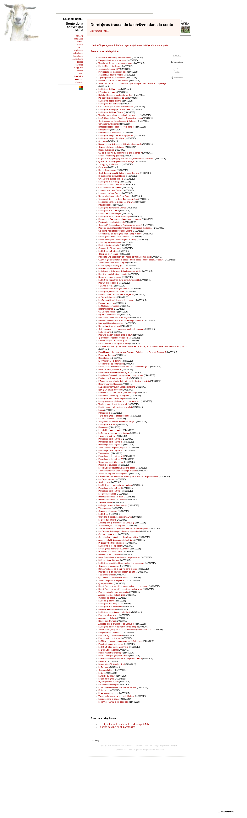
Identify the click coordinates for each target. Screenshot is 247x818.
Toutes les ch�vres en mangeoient (113, 474)
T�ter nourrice (104, 508)
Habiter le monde (105, 309)
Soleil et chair (104, 482)
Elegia (101, 410)
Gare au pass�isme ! (107, 534)
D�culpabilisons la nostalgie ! (111, 323)
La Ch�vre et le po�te (108, 211)
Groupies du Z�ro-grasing (109, 248)
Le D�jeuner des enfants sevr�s (112, 505)
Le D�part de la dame (108, 650)
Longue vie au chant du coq (110, 633)
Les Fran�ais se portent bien (111, 364)
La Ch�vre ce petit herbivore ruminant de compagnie (121, 563)
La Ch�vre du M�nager (109, 89)
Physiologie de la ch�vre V (110, 439)
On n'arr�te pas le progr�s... (111, 266)
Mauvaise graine (105, 205)
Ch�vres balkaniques (107, 511)
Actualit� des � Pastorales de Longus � (116, 523)
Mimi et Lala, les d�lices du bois (112, 72)
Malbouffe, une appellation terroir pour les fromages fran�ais (124, 257)
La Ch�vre (103, 514)
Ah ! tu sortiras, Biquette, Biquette (112, 448)
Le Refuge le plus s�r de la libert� (113, 433)
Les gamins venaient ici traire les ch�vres (116, 202)
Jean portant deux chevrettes (110, 75)
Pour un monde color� (108, 283)
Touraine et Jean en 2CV (109, 69)
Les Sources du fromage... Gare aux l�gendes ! (119, 531)
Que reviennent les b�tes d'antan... (113, 578)
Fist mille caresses (106, 419)
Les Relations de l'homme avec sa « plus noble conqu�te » (124, 367)
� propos (79, 79)
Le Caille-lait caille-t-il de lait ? (111, 185)
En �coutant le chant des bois (111, 222)
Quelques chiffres (105, 583)
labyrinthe (78, 76)
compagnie (78, 39)
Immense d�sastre (106, 598)
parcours (79, 36)
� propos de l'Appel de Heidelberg (113, 338)
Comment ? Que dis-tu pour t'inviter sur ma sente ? (120, 225)
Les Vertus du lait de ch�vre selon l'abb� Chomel (120, 234)
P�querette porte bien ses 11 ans (113, 98)
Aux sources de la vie (107, 618)
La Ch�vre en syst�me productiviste (114, 612)
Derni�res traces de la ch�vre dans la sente (117, 569)
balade (80, 45)
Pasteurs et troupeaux (107, 465)
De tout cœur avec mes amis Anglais (114, 318)
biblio (81, 73)
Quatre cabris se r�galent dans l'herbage (116, 161)
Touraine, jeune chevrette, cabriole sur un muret (118, 115)
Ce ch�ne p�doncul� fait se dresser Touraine (118, 173)
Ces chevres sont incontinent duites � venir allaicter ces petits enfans (128, 476)
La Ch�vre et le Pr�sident (110, 546)
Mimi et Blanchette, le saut (109, 66)
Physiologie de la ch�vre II (110, 488)
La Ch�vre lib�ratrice (108, 251)
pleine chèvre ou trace (100, 31)
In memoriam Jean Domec (109, 193)
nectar (80, 47)
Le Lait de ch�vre (106, 679)
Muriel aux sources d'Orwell (110, 552)
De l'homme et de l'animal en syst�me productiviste (120, 320)
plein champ (78, 53)
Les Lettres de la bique (108, 685)
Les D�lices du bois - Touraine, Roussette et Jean (120, 118)
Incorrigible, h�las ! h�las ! (110, 430)
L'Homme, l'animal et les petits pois (113, 702)
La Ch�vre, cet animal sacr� (111, 292)
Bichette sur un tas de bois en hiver (113, 81)
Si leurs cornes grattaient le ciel (111, 176)
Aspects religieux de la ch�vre (111, 595)
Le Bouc (102, 673)
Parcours (102, 661)
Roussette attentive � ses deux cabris (114, 57)
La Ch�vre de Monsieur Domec (112, 208)
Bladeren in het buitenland (109, 554)
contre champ (77, 59)
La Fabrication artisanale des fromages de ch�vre (120, 659)
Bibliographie (104, 130)
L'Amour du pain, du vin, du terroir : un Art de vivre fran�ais (124, 381)
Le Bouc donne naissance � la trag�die (116, 294)
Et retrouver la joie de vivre (109, 361)
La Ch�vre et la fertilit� (108, 182)
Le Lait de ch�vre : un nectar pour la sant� (117, 240)
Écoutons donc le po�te (108, 699)
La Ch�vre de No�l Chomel (111, 112)
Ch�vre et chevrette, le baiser (111, 147)
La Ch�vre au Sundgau (108, 604)
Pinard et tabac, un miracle (109, 370)
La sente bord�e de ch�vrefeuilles (113, 289)
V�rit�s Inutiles (105, 502)
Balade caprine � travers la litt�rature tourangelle (120, 144)
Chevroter (102, 167)
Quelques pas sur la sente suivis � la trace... (117, 121)
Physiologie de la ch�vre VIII (111, 456)
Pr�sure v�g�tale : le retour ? (112, 543)
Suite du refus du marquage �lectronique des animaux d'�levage (132, 83)
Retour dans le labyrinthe (104, 51)
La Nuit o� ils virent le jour (110, 213)
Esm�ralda (103, 427)
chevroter (79, 82)
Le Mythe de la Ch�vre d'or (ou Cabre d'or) (117, 393)
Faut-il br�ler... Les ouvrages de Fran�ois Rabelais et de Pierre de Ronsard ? (132, 352)
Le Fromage (103, 667)
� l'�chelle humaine (107, 297)
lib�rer (80, 42)
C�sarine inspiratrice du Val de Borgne (115, 231)
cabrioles (79, 65)
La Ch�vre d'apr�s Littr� (110, 101)
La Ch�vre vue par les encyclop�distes (115, 135)
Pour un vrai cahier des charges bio (113, 592)
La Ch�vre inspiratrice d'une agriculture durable (119, 280)
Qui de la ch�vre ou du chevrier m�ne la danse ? (120, 153)
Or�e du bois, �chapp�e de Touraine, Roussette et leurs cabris (126, 159)
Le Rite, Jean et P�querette (110, 156)
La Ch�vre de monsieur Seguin (112, 398)
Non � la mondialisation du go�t (112, 274)
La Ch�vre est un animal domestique (114, 216)
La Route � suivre (106, 601)
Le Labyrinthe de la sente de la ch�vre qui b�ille (119, 271)
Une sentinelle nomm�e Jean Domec (114, 196)
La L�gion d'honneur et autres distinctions (116, 387)
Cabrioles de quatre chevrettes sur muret (115, 107)
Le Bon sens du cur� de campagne (113, 372)
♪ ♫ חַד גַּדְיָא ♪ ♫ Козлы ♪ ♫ (109, 164)
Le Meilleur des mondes (108, 306)
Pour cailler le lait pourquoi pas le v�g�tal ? (117, 572)
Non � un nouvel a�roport (110, 390)
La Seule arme (104, 332)
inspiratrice (78, 50)
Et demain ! (103, 690)
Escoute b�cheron (106, 303)
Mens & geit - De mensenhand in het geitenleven (119, 557)
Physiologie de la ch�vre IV (110, 459)
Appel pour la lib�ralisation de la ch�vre (116, 540)
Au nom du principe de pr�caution (113, 580)
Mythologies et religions (108, 682)
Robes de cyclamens (107, 170)
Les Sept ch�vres (106, 479)
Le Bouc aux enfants (107, 520)
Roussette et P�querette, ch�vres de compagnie (119, 219)
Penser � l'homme (106, 355)
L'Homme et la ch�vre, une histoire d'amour (117, 687)
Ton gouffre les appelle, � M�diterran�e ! (116, 422)
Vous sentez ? (104, 453)
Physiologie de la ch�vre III (110, 442)
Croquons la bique (106, 670)
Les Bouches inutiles (107, 494)
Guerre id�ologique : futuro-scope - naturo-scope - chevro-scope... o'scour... (131, 260)
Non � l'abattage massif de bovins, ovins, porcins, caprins (123, 586)
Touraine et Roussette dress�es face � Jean (118, 199)
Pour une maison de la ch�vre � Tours (115, 335)
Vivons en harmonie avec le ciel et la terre (116, 696)
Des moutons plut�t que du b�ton (113, 656)
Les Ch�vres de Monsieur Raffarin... (114, 237)
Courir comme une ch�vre (109, 187)
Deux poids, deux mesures (109, 277)
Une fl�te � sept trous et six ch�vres (115, 517)
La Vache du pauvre (107, 676)
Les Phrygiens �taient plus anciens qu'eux (116, 468)
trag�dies (78, 68)
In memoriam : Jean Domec (110, 190)
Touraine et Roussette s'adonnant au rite (115, 63)
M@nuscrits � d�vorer (108, 560)
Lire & (129, 45)
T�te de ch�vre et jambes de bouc (113, 416)
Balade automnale (106, 150)
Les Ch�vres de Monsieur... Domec (113, 549)
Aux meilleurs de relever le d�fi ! (112, 263)
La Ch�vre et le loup (107, 424)
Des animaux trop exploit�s (110, 653)
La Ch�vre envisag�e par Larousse (114, 109)
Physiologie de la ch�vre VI (110, 445)
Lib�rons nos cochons (108, 693)
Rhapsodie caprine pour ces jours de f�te (116, 127)
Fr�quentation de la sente (109, 133)
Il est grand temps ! (106, 575)
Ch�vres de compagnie (108, 566)
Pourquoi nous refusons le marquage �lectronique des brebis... (125, 228)
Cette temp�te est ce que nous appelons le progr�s (121, 329)
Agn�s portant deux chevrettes (111, 78)
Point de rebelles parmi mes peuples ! (114, 378)
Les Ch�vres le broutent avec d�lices (115, 485)
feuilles (80, 71)
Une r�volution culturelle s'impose (113, 268)
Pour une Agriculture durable (110, 635)
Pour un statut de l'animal (109, 638)
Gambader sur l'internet (108, 124)
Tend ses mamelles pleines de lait (112, 404)
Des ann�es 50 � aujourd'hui (111, 664)
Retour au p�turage (107, 621)
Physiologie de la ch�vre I (109, 491)
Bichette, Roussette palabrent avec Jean (115, 95)
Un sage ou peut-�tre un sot (110, 462)
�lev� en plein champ (108, 254)
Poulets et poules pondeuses (110, 644)
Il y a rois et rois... (105, 286)
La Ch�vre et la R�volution (110, 607)
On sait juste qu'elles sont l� (110, 179)
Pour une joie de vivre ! (108, 615)
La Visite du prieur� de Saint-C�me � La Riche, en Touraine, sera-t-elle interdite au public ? (142, 346)
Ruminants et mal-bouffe (108, 245)
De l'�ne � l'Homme (107, 609)
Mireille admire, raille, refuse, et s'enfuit (115, 407)
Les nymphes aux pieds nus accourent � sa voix (119, 401)
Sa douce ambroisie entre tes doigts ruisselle (117, 471)
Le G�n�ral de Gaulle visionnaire (113, 647)
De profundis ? (104, 358)
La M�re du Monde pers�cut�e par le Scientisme (120, 641)
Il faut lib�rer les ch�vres (109, 242)
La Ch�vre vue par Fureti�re (111, 138)
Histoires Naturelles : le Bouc (110, 497)
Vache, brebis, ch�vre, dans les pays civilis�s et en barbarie (124, 630)
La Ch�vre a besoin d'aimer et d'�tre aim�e (118, 627)
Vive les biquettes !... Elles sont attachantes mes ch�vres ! (123, 528)
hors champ (78, 56)
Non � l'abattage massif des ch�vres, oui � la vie (120, 589)
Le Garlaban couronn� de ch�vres (113, 396)
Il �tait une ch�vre (106, 436)
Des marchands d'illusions (109, 384)
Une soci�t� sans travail (109, 326)
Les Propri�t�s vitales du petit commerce (116, 300)
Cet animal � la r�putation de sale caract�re (118, 537)
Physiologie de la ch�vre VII (110, 450)
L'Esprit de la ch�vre (107, 92)
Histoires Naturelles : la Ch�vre (112, 500)
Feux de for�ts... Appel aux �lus (112, 341)
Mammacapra (104, 413)
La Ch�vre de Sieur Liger (109, 104)
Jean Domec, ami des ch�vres (111, 526)
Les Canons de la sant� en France (113, 344)
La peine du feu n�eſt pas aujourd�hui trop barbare (121, 375)
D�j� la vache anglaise (109, 315)
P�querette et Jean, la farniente (112, 60)
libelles (80, 62)
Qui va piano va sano (107, 312)
